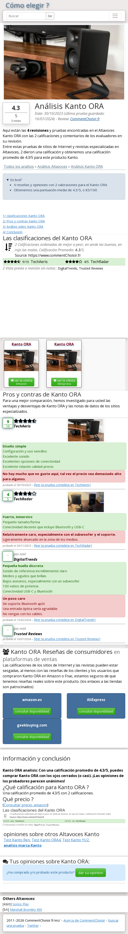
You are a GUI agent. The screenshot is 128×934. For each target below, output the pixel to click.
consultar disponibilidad (32, 711)
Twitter (33, 925)
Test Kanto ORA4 (46, 839)
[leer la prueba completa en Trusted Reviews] (67, 639)
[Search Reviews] (26, 15)
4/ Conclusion (13, 232)
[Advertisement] (64, 302)
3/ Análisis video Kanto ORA (23, 226)
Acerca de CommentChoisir (84, 920)
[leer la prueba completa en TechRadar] (63, 545)
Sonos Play (20, 904)
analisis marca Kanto (23, 845)
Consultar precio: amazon (25, 805)
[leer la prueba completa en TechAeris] (62, 485)
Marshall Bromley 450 (26, 909)
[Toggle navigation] (115, 15)
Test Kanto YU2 (75, 839)
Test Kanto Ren (17, 839)
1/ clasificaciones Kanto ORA (24, 216)
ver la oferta (21, 382)
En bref (15, 180)
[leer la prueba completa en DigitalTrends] (64, 620)
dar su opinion (90, 872)
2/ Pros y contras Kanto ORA (24, 221)
